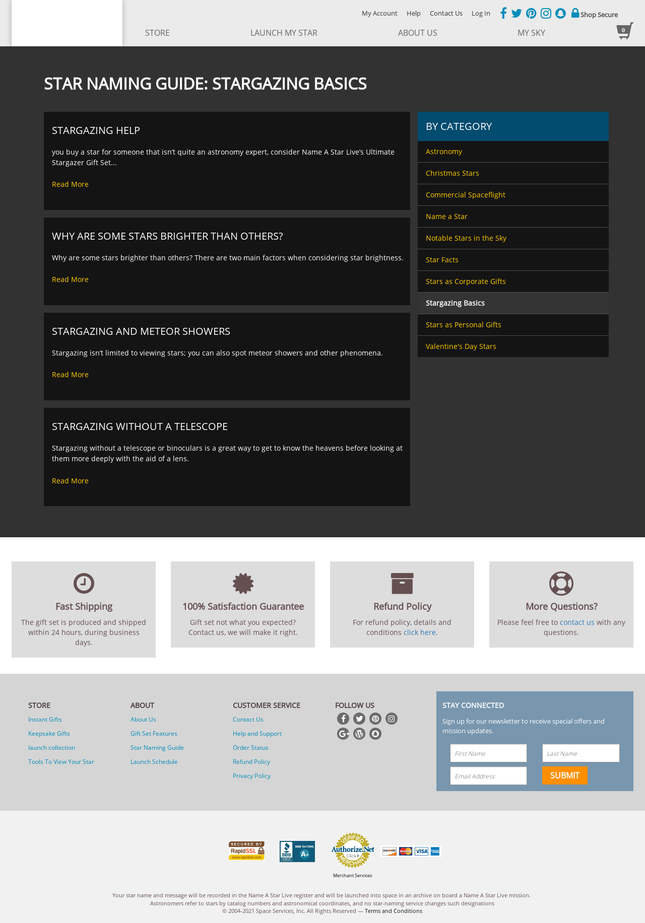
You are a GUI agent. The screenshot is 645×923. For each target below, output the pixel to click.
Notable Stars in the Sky (466, 238)
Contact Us (446, 13)
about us (417, 32)
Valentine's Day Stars (461, 346)
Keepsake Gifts (49, 733)
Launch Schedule (154, 761)
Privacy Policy (252, 775)
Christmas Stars (452, 173)
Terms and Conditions (393, 910)
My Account (380, 13)
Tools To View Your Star (61, 761)
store (157, 32)
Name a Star (447, 216)
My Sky (531, 32)
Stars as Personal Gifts (463, 324)
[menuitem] (513, 151)
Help (414, 13)
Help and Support (257, 733)
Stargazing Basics (455, 303)
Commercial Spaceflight (465, 194)
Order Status (251, 747)
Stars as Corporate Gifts (466, 281)
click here (420, 632)
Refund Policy (251, 761)
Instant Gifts (45, 719)
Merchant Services (352, 875)
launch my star (283, 32)
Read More (70, 184)
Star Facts (442, 259)
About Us (143, 719)
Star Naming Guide (157, 747)
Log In (481, 13)
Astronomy (444, 151)
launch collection (51, 747)
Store (39, 705)
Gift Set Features (154, 733)
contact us (577, 622)
